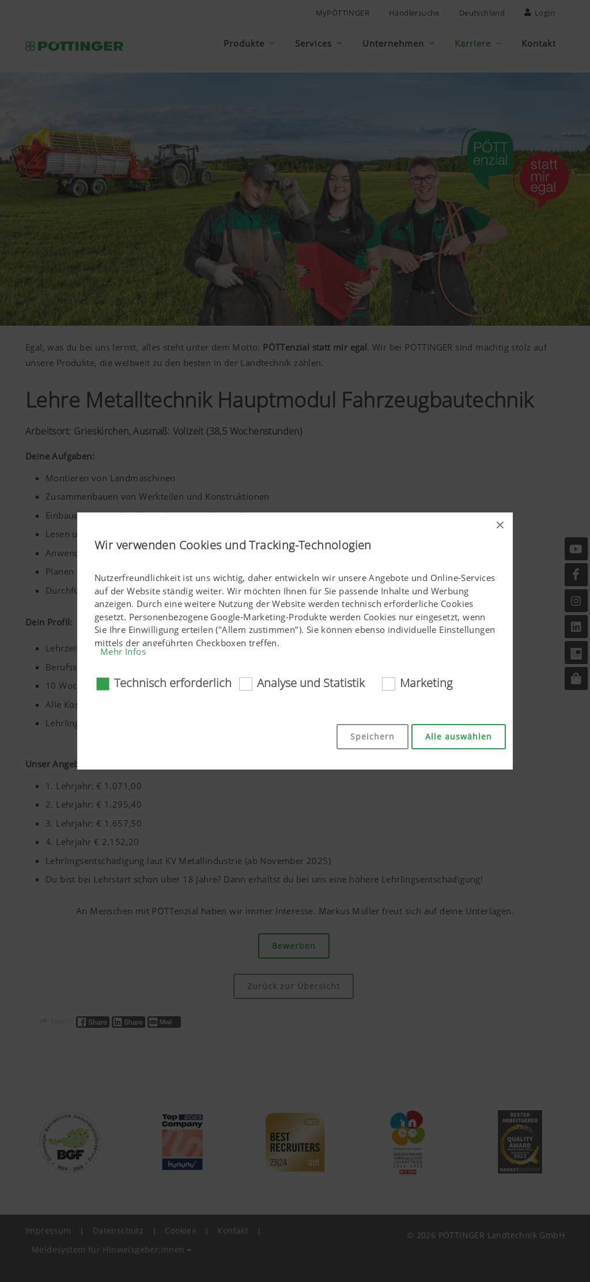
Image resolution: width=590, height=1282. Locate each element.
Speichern (372, 736)
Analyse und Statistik (311, 683)
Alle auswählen (458, 736)
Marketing (426, 683)
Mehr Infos (123, 651)
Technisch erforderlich (173, 683)
